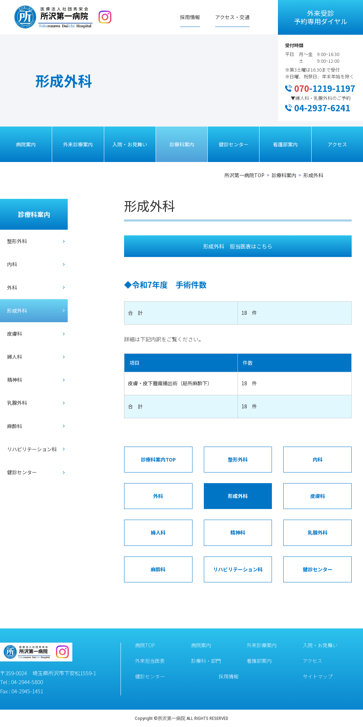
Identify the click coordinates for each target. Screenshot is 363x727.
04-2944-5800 (27, 682)
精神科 (14, 379)
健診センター (233, 144)
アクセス (337, 144)
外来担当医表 (150, 660)
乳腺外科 (17, 402)
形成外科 (17, 310)
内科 (12, 264)
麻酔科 (14, 426)
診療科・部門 (206, 660)
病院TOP (145, 645)
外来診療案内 (78, 144)
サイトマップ (318, 676)
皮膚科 (14, 333)
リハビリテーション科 (32, 449)
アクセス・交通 (232, 17)
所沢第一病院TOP (244, 175)
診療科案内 (181, 144)
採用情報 (190, 17)
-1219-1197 (324, 88)
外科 (12, 287)
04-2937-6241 (322, 107)
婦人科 (14, 356)
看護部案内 (285, 144)
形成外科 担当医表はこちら (237, 246)
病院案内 (26, 144)
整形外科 (17, 241)
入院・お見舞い (129, 144)
